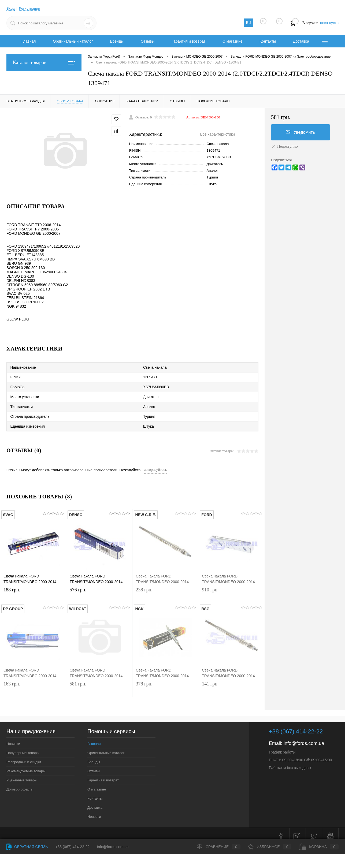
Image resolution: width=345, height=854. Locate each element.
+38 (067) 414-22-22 (72, 847)
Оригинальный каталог (73, 41)
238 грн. (165, 590)
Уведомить (300, 132)
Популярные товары (22, 748)
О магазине (232, 41)
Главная (28, 41)
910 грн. (231, 590)
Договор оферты (19, 784)
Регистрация (30, 8)
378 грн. (165, 684)
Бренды (117, 41)
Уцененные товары (21, 775)
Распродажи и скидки (23, 757)
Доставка (301, 41)
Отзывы (147, 41)
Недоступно (284, 146)
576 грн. (99, 590)
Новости (94, 812)
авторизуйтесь (155, 465)
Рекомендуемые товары (26, 766)
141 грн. (231, 684)
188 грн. (32, 590)
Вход (10, 8)
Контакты (267, 41)
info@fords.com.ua (304, 738)
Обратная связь (27, 847)
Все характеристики (217, 134)
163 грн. (32, 684)
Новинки (13, 739)
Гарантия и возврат (188, 41)
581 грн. (99, 684)
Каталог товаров (44, 62)
